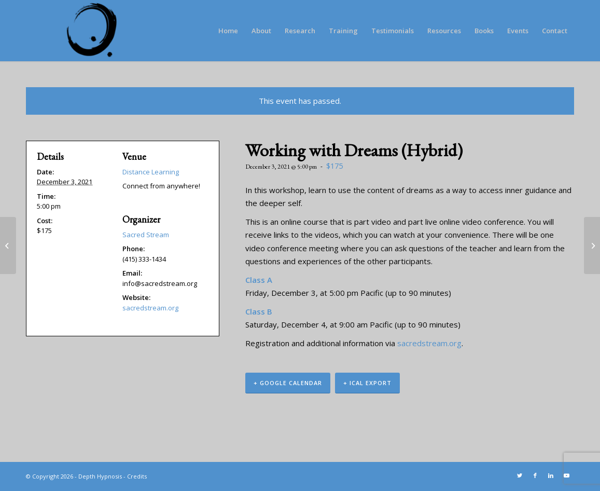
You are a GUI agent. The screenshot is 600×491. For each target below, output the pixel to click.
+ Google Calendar (288, 383)
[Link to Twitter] (519, 475)
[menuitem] (228, 30)
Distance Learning (150, 171)
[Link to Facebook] (535, 475)
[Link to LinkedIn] (551, 475)
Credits (137, 476)
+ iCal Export (367, 383)
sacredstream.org (429, 343)
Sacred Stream (145, 234)
